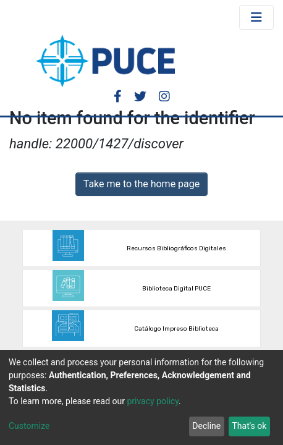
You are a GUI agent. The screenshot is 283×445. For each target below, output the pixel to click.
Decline (206, 426)
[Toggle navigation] (256, 17)
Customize (29, 426)
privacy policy (153, 401)
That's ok (249, 426)
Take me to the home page (141, 184)
